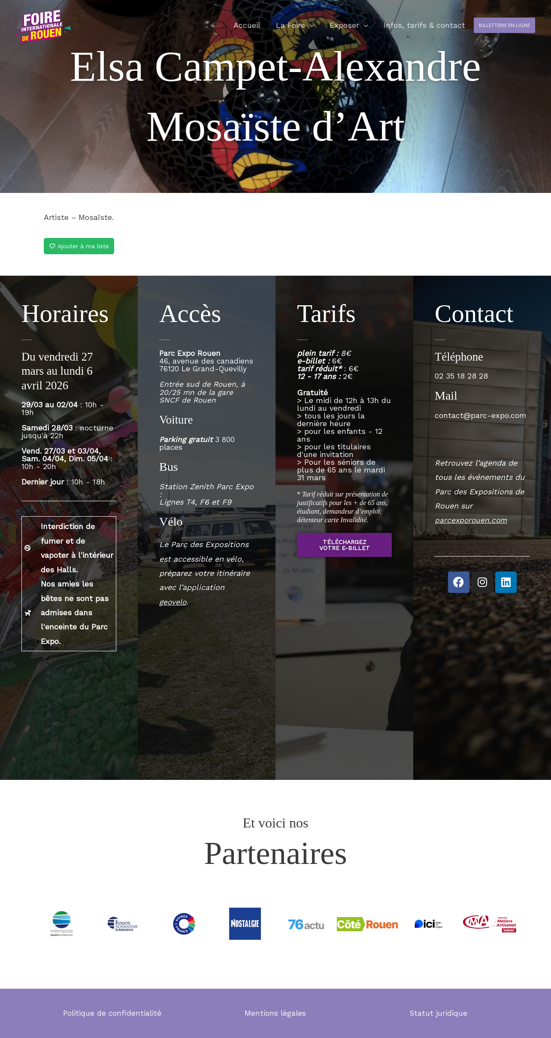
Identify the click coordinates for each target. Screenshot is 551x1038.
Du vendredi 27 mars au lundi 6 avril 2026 (58, 371)
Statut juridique (438, 1012)
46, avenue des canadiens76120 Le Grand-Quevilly (205, 380)
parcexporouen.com (472, 519)
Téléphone (460, 356)
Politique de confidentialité (112, 1012)
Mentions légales (275, 1012)
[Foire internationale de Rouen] (54, 31)
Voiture (176, 426)
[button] (494, 32)
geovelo (173, 608)
